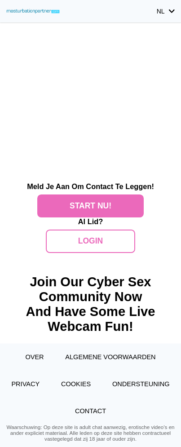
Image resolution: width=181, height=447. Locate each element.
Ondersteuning (141, 384)
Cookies (76, 384)
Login (90, 240)
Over (34, 357)
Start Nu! (90, 205)
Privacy (25, 384)
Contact (90, 411)
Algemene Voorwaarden (110, 357)
